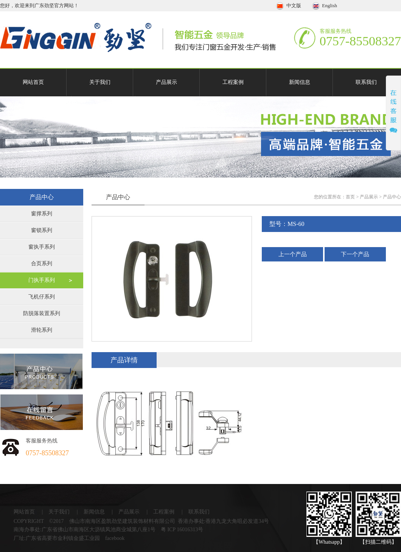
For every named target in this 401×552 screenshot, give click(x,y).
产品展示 (166, 82)
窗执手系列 (41, 247)
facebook (114, 538)
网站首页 (33, 82)
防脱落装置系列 (41, 313)
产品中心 (392, 196)
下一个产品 (355, 254)
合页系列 (41, 263)
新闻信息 (299, 82)
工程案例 (233, 82)
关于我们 (99, 82)
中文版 (289, 5)
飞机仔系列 (41, 297)
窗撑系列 (41, 213)
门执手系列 (41, 280)
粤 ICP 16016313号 (182, 529)
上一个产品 (292, 254)
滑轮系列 (41, 330)
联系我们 (366, 82)
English (324, 5)
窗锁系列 (41, 230)
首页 (350, 196)
